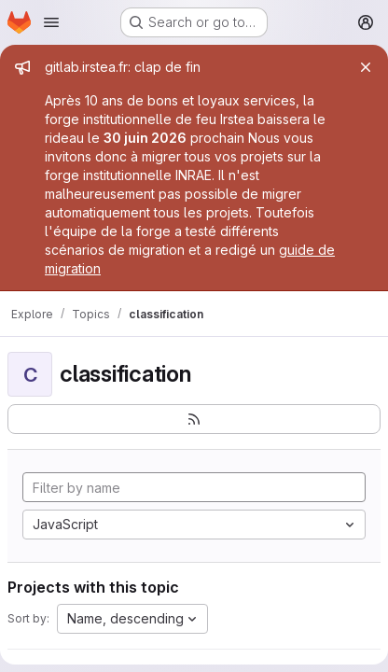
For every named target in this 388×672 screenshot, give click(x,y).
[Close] (365, 67)
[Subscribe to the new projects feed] (194, 419)
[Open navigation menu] (51, 22)
